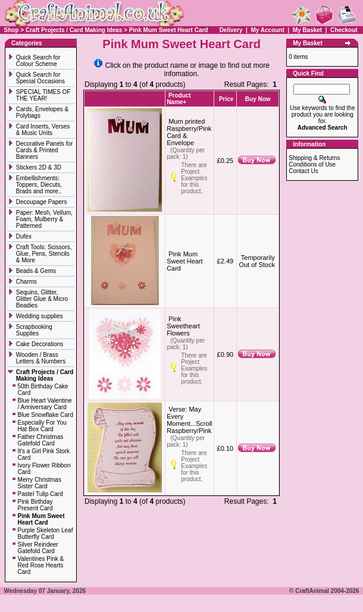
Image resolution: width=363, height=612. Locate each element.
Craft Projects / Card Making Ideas (74, 30)
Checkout (344, 30)
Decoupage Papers (42, 202)
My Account (268, 30)
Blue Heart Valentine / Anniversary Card (45, 403)
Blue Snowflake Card (45, 415)
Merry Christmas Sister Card (39, 482)
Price (226, 99)
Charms (26, 281)
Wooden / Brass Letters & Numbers (40, 358)
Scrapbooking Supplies (34, 330)
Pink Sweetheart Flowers (183, 326)
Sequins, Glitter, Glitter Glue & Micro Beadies (42, 299)
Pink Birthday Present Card (35, 504)
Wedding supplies (40, 316)
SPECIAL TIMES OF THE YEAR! (43, 95)
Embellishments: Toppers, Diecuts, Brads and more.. (39, 184)
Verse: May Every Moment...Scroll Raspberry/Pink (189, 420)
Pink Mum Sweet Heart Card (168, 30)
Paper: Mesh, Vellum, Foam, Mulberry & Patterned (44, 219)
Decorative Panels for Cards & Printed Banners (44, 150)
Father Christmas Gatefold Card (41, 440)
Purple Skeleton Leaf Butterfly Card (45, 533)
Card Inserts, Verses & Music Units (43, 129)
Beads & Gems (37, 271)
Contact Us (303, 171)
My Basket (307, 30)
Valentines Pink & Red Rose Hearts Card (41, 565)
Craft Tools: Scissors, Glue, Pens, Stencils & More (44, 253)
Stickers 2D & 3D (39, 167)
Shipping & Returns (314, 158)
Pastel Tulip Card (40, 494)
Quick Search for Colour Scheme (38, 60)
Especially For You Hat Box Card (42, 425)
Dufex (24, 236)
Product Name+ (179, 98)
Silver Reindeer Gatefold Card (38, 547)
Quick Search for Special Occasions (41, 77)
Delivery (231, 30)
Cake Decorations (39, 344)
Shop (11, 30)
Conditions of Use (312, 164)
